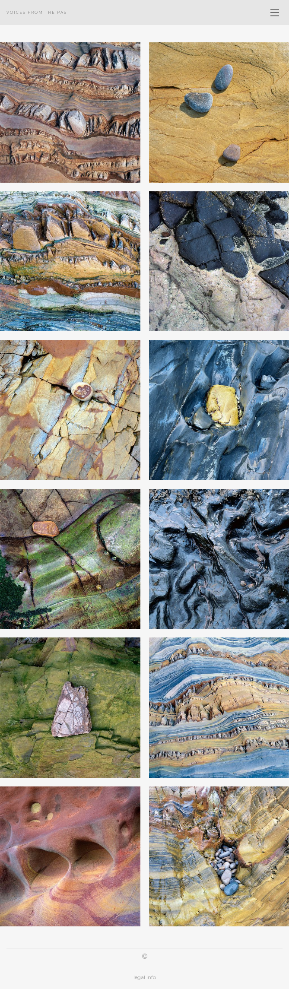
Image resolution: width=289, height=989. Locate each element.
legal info (144, 977)
